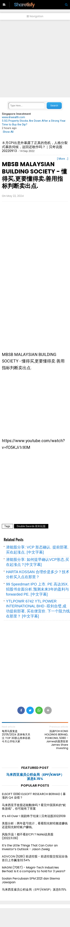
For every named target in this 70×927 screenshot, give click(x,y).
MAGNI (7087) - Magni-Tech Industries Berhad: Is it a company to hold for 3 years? (33, 869)
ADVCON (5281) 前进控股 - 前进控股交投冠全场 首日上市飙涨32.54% (35, 858)
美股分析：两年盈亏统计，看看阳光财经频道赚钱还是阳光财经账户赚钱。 (35, 825)
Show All (8, 131)
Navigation (35, 16)
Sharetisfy (24, 4)
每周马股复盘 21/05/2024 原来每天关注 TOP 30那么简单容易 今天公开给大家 (16, 736)
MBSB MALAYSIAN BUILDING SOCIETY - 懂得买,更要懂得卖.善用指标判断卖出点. (34, 175)
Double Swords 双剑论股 (31, 526)
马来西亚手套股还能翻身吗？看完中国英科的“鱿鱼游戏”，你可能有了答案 (34, 807)
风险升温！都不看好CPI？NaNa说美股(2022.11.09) (27, 836)
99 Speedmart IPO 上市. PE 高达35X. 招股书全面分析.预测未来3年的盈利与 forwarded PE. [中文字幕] (37, 589)
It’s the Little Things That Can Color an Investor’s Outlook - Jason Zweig (30, 847)
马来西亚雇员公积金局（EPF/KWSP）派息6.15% (35, 776)
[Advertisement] (35, 59)
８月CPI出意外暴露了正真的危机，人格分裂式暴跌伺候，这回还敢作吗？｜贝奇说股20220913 (35, 147)
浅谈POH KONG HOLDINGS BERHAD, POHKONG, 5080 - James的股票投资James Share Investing (56, 739)
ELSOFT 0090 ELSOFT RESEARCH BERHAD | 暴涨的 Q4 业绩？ (34, 796)
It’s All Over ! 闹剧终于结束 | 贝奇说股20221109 (34, 816)
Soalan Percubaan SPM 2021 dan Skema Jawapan (31, 880)
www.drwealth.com (13, 117)
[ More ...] (62, 158)
